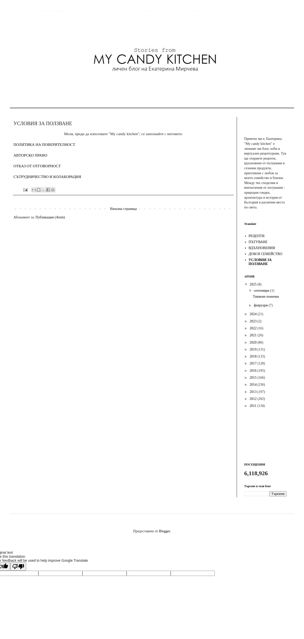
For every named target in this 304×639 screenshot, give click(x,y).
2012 (254, 399)
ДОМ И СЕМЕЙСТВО (266, 254)
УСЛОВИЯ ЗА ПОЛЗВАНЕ (260, 262)
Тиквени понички (266, 296)
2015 (254, 377)
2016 (254, 370)
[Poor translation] (18, 566)
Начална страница (123, 209)
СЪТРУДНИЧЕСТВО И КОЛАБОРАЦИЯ (47, 177)
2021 (254, 335)
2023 (254, 321)
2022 (254, 328)
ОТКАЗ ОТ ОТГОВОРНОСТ (37, 166)
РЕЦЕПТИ (257, 236)
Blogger (164, 531)
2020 (254, 342)
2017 (254, 363)
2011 (253, 406)
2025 (254, 284)
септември (262, 290)
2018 (254, 356)
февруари (261, 305)
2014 (254, 384)
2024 (254, 314)
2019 (254, 349)
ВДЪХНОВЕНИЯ (262, 248)
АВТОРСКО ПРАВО (30, 155)
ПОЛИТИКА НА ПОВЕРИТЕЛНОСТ (44, 144)
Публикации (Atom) (50, 217)
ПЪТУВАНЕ (258, 242)
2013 (254, 392)
